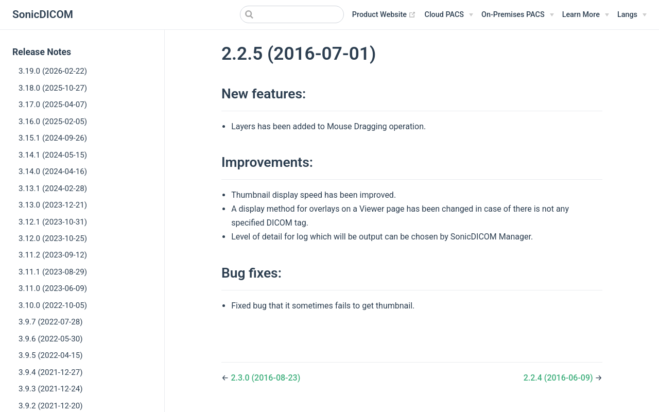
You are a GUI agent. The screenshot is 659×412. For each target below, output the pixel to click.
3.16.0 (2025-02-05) (53, 121)
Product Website (384, 15)
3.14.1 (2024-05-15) (53, 155)
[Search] (292, 14)
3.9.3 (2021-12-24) (51, 388)
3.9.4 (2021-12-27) (51, 372)
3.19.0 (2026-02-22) (53, 71)
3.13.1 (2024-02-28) (53, 188)
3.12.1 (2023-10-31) (53, 222)
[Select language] (632, 15)
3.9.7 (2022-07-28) (51, 322)
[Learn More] (585, 15)
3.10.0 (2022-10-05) (53, 305)
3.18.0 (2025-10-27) (53, 88)
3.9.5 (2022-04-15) (51, 355)
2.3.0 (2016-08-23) (265, 378)
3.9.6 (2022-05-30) (51, 339)
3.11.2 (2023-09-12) (53, 255)
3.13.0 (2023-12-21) (53, 205)
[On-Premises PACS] (517, 15)
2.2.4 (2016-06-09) (559, 378)
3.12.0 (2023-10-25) (53, 238)
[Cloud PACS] (448, 15)
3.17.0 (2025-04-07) (53, 104)
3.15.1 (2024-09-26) (53, 138)
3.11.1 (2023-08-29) (53, 272)
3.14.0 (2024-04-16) (53, 171)
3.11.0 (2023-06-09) (53, 288)
